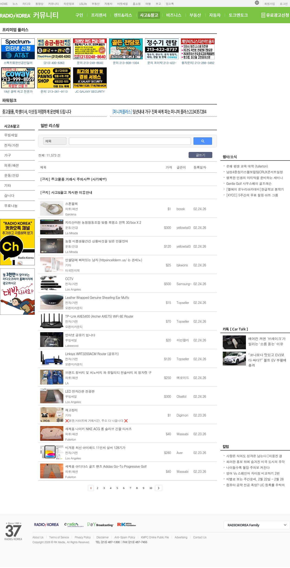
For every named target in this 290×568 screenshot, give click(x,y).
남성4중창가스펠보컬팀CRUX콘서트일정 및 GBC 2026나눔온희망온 (254, 174)
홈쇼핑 (137, 4)
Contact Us (199, 537)
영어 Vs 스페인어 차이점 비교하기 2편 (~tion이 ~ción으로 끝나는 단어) (253, 475)
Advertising (181, 537)
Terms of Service (59, 537)
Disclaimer (103, 537)
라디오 (26, 4)
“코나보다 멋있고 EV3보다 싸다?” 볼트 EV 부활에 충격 (267, 360)
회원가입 (269, 4)
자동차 (108, 4)
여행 (148, 4)
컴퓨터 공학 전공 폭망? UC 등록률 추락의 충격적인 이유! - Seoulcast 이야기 (255, 487)
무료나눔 (11, 205)
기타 (7, 185)
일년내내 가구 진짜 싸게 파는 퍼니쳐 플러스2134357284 (159, 111)
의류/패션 (11, 165)
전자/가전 (11, 145)
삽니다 (9, 195)
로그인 (284, 4)
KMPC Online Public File (155, 537)
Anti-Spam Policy (124, 537)
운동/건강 (11, 175)
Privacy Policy (82, 537)
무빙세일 (11, 135)
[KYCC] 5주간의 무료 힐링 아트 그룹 (252, 195)
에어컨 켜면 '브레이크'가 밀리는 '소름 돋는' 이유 (266, 341)
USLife (83, 4)
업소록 (170, 4)
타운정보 (69, 4)
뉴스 (15, 4)
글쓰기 (200, 155)
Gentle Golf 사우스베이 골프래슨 (248, 183)
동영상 (39, 4)
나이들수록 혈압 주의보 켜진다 (247, 467)
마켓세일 (122, 4)
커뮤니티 (53, 4)
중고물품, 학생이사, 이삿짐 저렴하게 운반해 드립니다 (36, 111)
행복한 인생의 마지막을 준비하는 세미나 (254, 177)
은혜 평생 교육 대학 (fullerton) (247, 166)
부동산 (96, 4)
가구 (7, 155)
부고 (158, 4)
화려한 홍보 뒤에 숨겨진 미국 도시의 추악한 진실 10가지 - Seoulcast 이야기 (255, 464)
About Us (37, 537)
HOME (4, 4)
